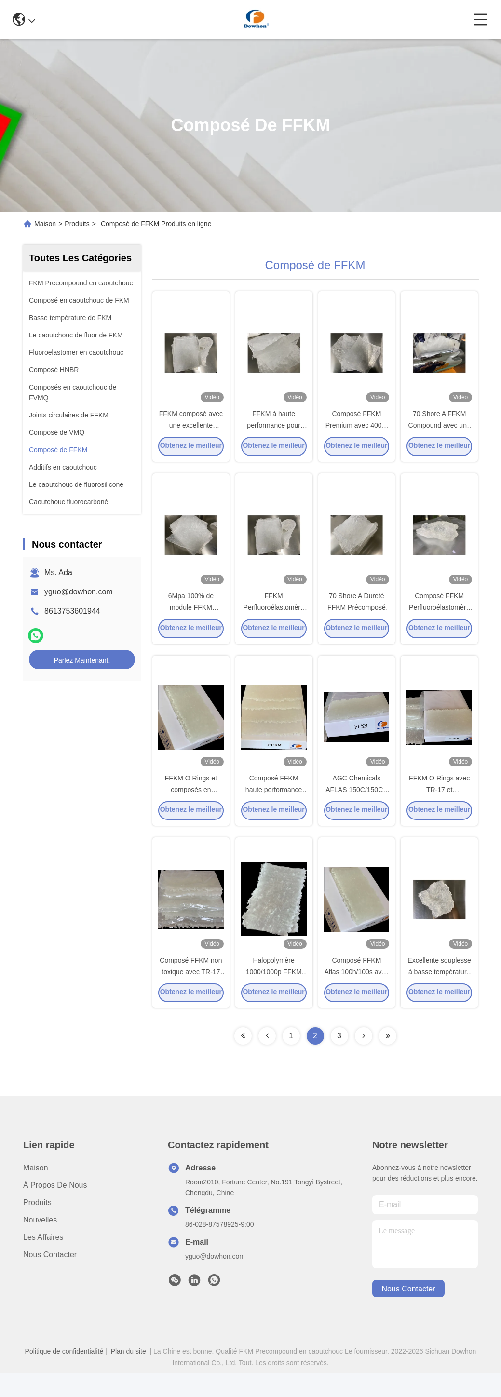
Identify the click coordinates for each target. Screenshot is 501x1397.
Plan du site (128, 1375)
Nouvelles (40, 1243)
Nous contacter (50, 1278)
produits (37, 1226)
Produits (77, 224)
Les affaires (43, 1261)
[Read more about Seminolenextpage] (243, 1059)
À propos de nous (55, 1209)
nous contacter (408, 1312)
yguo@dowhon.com (78, 592)
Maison (45, 224)
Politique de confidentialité (64, 1375)
